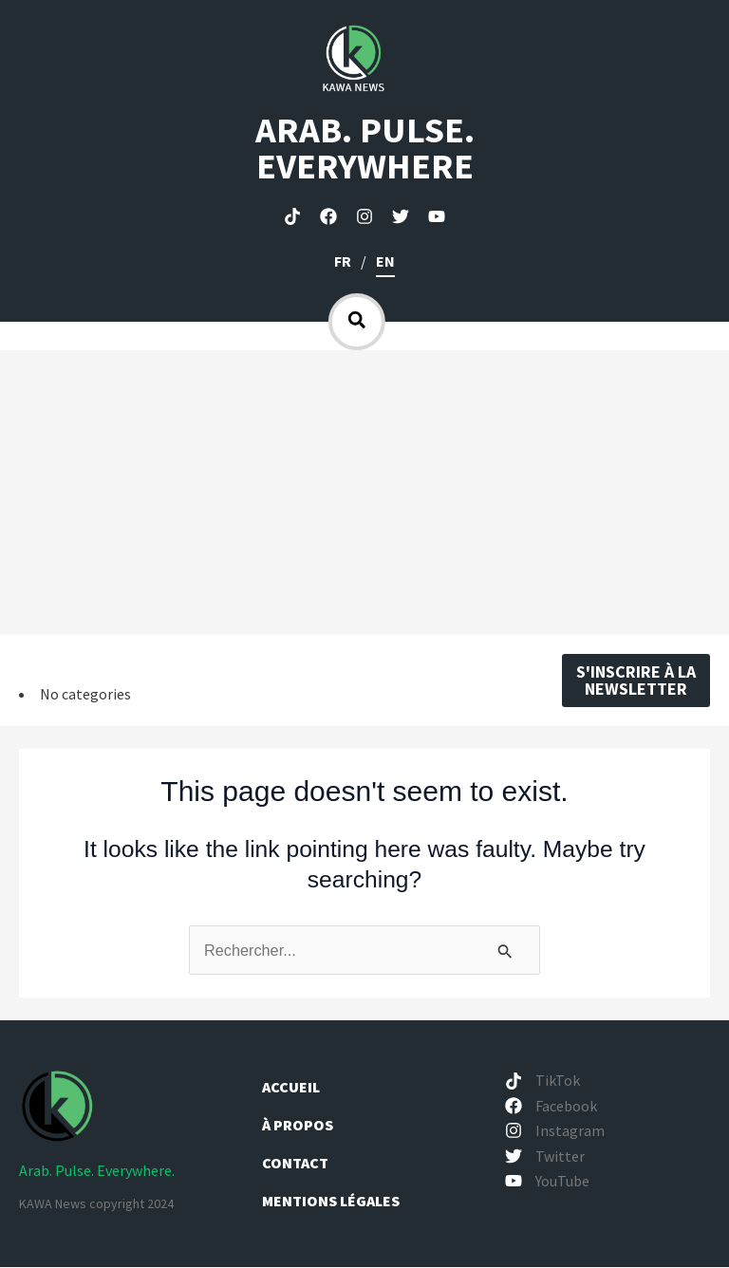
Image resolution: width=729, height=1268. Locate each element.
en (385, 261)
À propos (299, 1125)
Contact (295, 1163)
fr (342, 261)
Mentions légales (331, 1201)
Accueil (291, 1087)
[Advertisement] (364, 492)
